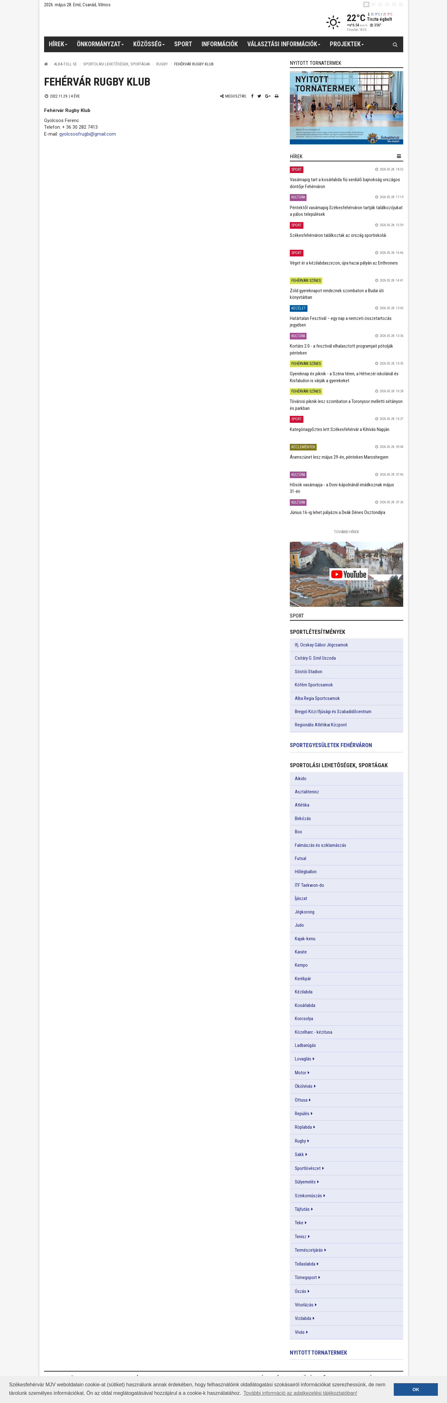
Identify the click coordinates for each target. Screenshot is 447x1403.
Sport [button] (183, 44)
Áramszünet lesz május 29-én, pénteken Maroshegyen (339, 457)
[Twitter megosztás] (259, 96)
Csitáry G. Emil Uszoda (315, 658)
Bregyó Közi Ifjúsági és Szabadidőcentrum (333, 711)
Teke (299, 1223)
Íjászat (301, 898)
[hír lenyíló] (399, 156)
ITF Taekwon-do (309, 885)
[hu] (366, 4)
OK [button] (415, 1389)
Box (298, 832)
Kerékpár (303, 978)
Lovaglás (303, 1059)
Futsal (300, 858)
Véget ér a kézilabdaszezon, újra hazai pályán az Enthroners (344, 263)
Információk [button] (220, 44)
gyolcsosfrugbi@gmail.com (87, 134)
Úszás (300, 1291)
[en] (373, 4)
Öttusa (301, 1100)
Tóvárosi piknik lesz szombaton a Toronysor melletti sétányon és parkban (346, 405)
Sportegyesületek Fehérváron (331, 745)
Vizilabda (303, 1318)
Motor (300, 1073)
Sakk (299, 1154)
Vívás (300, 1332)
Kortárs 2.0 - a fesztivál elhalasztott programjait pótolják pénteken (341, 349)
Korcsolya (304, 1018)
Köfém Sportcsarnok (314, 685)
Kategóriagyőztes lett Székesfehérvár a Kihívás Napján (339, 429)
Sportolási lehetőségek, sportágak (116, 64)
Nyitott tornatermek (318, 1352)
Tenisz (301, 1236)
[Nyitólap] (46, 64)
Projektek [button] (347, 46)
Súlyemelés (305, 1182)
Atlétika (302, 805)
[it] (394, 4)
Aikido (301, 778)
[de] (387, 4)
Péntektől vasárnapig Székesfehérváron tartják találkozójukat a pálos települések (346, 211)
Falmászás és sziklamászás (320, 845)
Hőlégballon (306, 872)
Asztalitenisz (307, 792)
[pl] (380, 4)
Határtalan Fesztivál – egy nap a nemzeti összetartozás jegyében (341, 322)
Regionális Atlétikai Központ (321, 725)
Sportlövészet (308, 1168)
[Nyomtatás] (276, 96)
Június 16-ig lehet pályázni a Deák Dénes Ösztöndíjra (337, 512)
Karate (301, 952)
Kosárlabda (305, 1005)
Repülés (302, 1113)
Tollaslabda (305, 1264)
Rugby (162, 64)
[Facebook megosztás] (252, 96)
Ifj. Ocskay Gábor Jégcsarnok (321, 645)
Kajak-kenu (305, 939)
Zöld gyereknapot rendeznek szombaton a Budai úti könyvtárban (337, 294)
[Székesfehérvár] (102, 22)
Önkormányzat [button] (100, 46)
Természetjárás (309, 1250)
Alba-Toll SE (65, 64)
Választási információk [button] (284, 46)
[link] (346, 107)
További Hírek (346, 531)
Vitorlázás (304, 1305)
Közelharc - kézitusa (313, 1032)
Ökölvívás (303, 1086)
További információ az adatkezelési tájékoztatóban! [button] (300, 1393)
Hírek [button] (58, 46)
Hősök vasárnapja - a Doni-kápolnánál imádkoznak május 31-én (342, 488)
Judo (299, 925)
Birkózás (303, 818)
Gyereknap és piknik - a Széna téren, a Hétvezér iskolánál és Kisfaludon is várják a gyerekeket (344, 377)
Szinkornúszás (308, 1196)
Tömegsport (306, 1277)
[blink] (401, 4)
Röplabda (303, 1127)
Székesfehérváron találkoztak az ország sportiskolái (338, 235)
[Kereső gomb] (395, 44)
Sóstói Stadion (308, 671)
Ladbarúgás (305, 1045)
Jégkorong (304, 912)
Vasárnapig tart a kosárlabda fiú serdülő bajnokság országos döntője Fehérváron (345, 183)
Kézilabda (303, 992)
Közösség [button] (149, 46)
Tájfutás (302, 1209)
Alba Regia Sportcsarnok (317, 698)
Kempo (301, 965)
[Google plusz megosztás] (268, 96)
